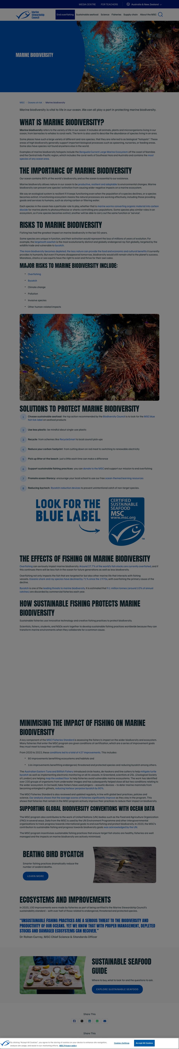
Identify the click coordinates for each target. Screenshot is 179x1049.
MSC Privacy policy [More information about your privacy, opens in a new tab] (68, 1045)
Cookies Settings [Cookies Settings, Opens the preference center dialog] (121, 1043)
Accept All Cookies (144, 1043)
